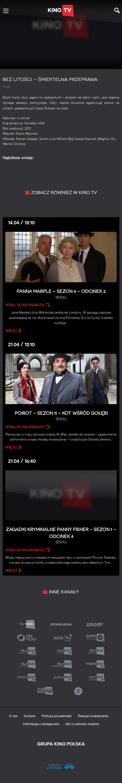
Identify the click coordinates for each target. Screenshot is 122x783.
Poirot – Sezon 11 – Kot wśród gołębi (61, 416)
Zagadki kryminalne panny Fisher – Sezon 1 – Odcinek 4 (61, 536)
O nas (13, 716)
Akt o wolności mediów (82, 724)
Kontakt (29, 716)
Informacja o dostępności (41, 724)
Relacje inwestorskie (93, 716)
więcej (11, 331)
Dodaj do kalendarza (24, 305)
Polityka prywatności (57, 716)
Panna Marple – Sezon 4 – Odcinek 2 (61, 294)
